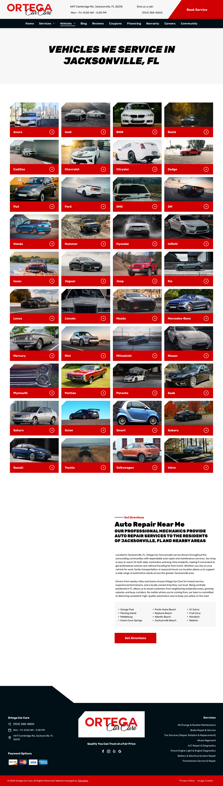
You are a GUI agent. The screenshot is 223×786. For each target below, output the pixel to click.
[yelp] (114, 752)
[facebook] (103, 752)
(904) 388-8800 (152, 12)
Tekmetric (83, 780)
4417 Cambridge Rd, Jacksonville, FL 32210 (96, 6)
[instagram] (108, 752)
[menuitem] (29, 23)
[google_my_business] (119, 752)
